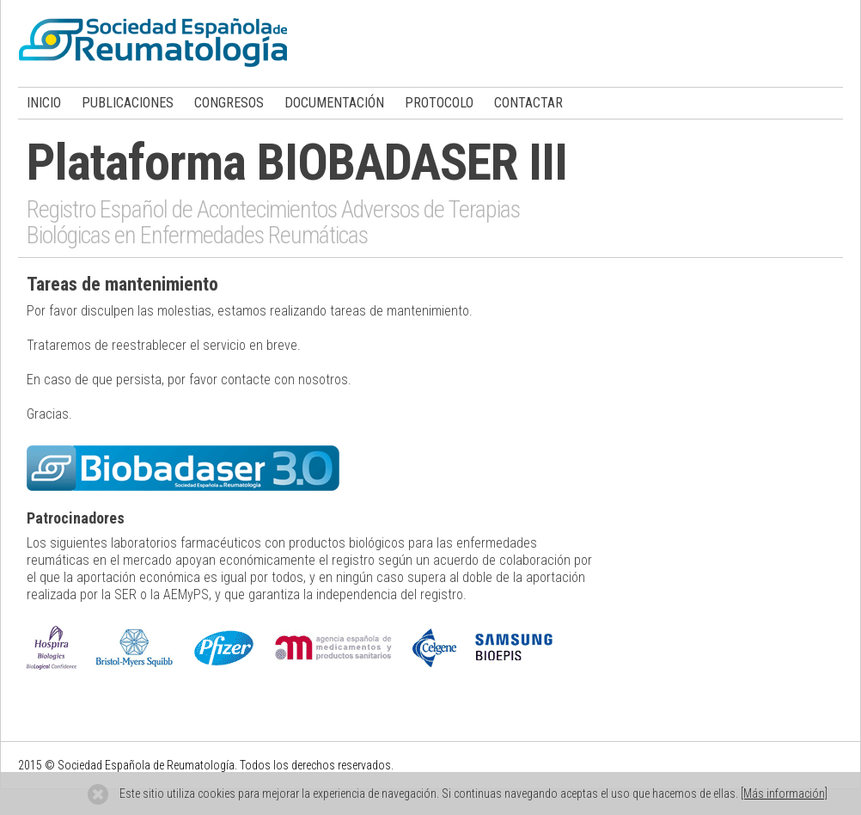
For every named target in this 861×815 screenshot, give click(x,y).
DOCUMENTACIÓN (334, 103)
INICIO (44, 103)
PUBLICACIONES (128, 103)
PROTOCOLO (439, 103)
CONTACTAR (528, 103)
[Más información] (784, 793)
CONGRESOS (229, 103)
